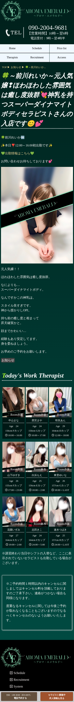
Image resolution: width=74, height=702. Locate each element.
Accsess (61, 57)
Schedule (37, 48)
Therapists (12, 57)
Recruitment (37, 57)
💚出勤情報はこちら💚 (17, 153)
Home (12, 48)
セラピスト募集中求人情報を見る (57, 696)
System (16, 686)
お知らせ (8, 360)
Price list (62, 48)
